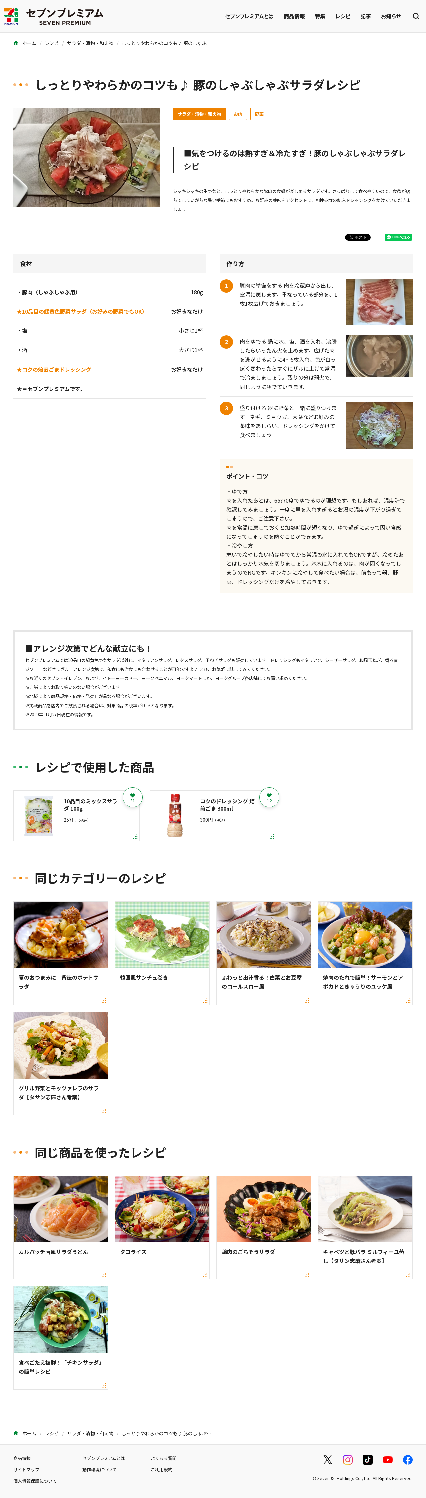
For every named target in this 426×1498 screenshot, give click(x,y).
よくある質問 (164, 1458)
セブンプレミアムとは (249, 16)
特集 (320, 16)
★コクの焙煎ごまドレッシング (54, 369)
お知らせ (391, 16)
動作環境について (99, 1469)
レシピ (342, 16)
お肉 (238, 114)
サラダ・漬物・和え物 (90, 43)
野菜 (259, 114)
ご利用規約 (161, 1469)
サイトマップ (26, 1469)
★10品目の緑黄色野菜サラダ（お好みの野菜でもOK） (82, 311)
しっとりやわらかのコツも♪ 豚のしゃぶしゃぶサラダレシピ (185, 43)
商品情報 (294, 16)
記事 (365, 16)
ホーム (24, 43)
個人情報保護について (35, 1481)
